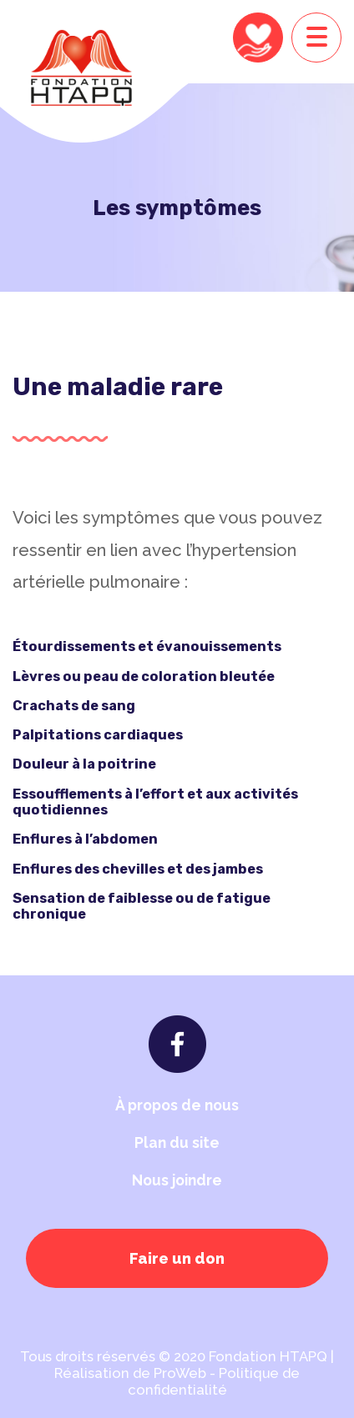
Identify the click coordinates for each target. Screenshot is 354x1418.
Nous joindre (177, 1180)
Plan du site (177, 1142)
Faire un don (177, 1258)
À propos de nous (177, 1105)
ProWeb (180, 1373)
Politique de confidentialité (214, 1381)
